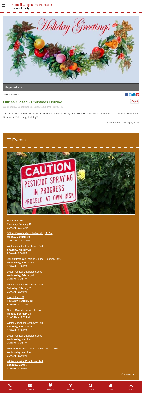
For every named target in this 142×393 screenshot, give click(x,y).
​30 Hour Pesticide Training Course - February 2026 (34, 259)
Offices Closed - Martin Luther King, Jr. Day (30, 233)
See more (126, 374)
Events (14, 95)
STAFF (111, 386)
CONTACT (30, 386)
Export (134, 101)
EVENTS (50, 386)
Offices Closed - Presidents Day (24, 310)
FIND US (70, 386)
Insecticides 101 (15, 297)
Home (5, 95)
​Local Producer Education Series (24, 271)
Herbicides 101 (15, 220)
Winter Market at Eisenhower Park (25, 246)
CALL (10, 386)
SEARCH (91, 386)
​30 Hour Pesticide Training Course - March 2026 (32, 348)
